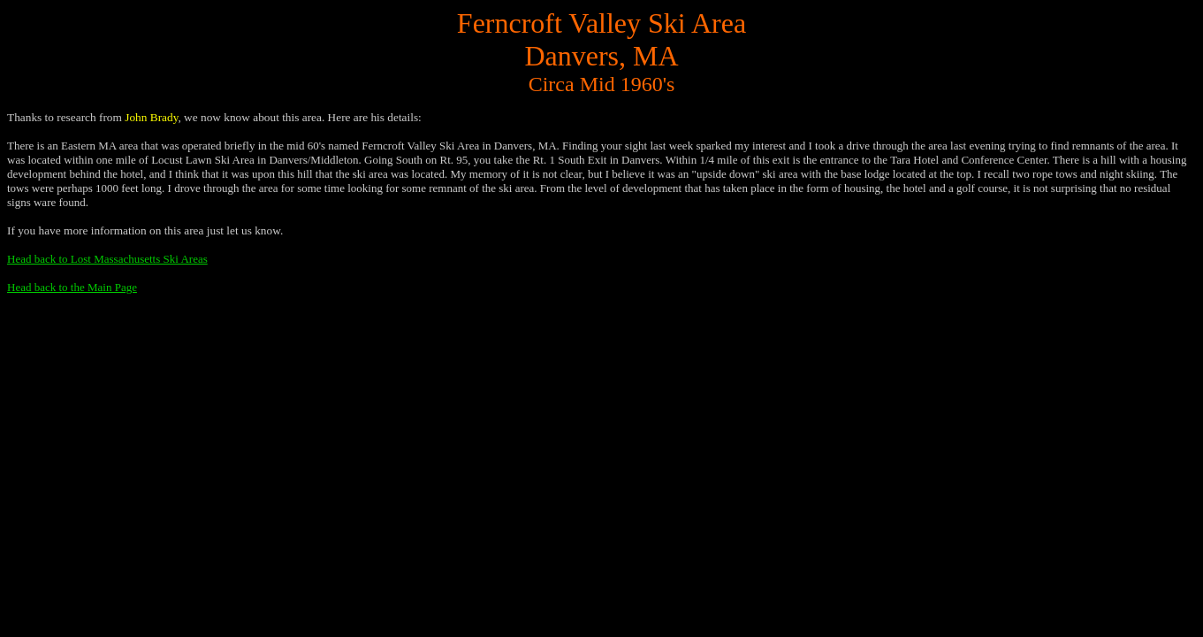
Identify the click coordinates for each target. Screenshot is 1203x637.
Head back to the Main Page (72, 287)
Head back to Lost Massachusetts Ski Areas (107, 258)
